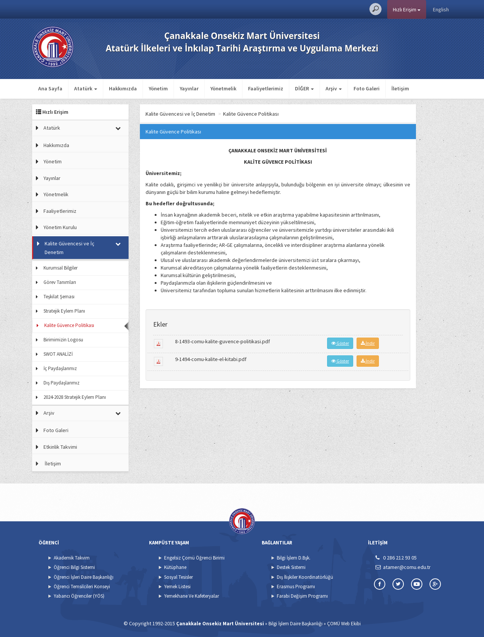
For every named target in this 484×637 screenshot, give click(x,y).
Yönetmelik (223, 88)
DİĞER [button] (304, 88)
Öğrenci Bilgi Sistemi (74, 567)
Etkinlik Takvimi (60, 446)
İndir (368, 343)
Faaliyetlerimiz (265, 88)
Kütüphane (175, 567)
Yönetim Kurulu (60, 227)
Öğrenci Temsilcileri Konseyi (82, 586)
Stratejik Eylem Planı (64, 311)
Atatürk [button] (85, 88)
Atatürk (51, 127)
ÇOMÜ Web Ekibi (344, 623)
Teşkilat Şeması (58, 296)
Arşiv (48, 412)
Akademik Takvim (72, 558)
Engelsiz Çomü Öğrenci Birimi (194, 558)
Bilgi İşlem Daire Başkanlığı (295, 623)
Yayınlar (189, 88)
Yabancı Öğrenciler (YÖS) (79, 596)
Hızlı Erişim (406, 9)
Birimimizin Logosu (63, 339)
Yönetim (158, 88)
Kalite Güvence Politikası (69, 325)
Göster (340, 343)
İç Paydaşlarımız (60, 368)
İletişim (400, 88)
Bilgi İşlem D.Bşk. (293, 558)
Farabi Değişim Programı (302, 596)
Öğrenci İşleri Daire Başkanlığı (83, 577)
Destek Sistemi (291, 567)
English (441, 9)
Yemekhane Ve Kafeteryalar (191, 596)
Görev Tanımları (59, 282)
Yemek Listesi (177, 586)
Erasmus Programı (296, 586)
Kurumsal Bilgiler (60, 268)
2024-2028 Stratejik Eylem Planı (74, 397)
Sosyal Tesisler (178, 577)
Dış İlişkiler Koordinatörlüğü (305, 577)
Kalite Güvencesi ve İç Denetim (69, 247)
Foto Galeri (367, 88)
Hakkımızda (123, 88)
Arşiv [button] (334, 88)
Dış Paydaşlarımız (61, 383)
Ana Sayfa (50, 88)
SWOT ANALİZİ (58, 354)
